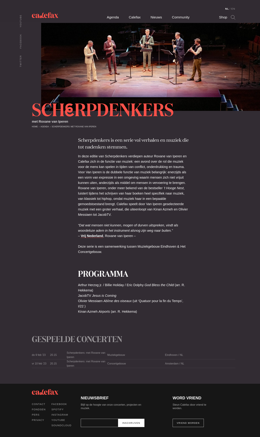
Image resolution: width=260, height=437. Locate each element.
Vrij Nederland (92, 236)
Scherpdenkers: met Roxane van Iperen (74, 126)
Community (181, 17)
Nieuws (156, 17)
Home (35, 126)
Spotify (57, 409)
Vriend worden (188, 423)
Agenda (113, 17)
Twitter (20, 61)
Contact (38, 404)
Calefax (135, 17)
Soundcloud (61, 425)
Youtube (20, 21)
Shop (223, 17)
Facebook (20, 41)
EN (233, 8)
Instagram (59, 414)
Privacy (38, 420)
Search (233, 17)
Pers (36, 414)
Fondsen (39, 409)
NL (227, 8)
